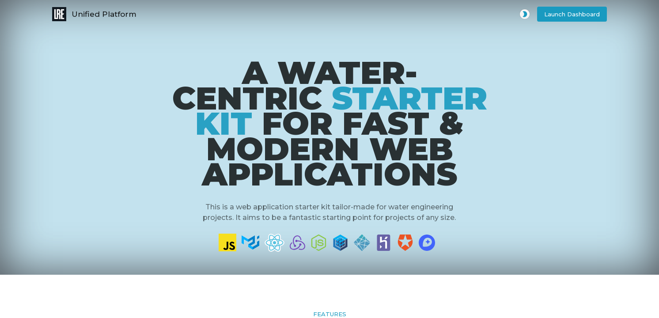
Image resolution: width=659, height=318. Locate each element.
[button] (572, 14)
